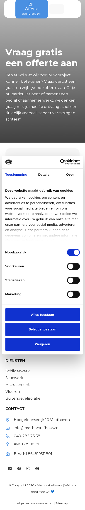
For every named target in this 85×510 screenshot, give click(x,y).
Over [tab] (70, 174)
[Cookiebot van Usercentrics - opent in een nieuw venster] (60, 162)
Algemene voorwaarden (35, 503)
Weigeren (42, 344)
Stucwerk (14, 378)
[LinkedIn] (10, 468)
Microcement (17, 384)
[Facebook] (19, 468)
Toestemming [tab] (16, 174)
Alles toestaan (42, 314)
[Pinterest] (37, 468)
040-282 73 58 (27, 436)
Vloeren (12, 391)
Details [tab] (43, 174)
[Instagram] (28, 468)
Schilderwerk (17, 371)
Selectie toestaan (42, 329)
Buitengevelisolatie (22, 398)
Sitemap (61, 503)
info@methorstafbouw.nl (37, 428)
